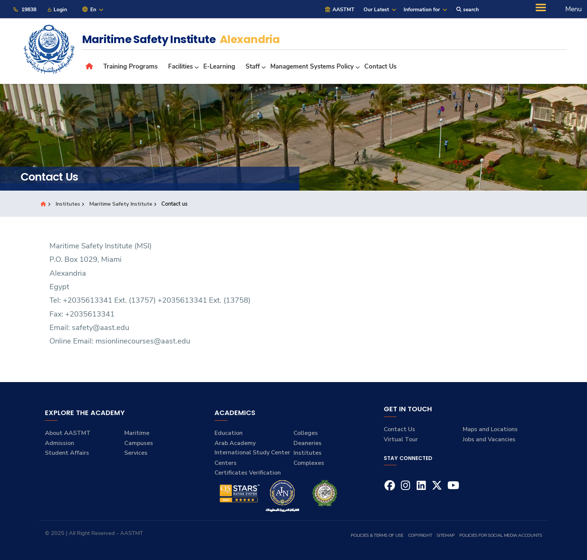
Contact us (380, 66)
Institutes (68, 204)
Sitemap (445, 535)
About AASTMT (68, 433)
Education (229, 433)
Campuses (138, 443)
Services (135, 453)
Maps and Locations (490, 429)
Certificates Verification (248, 473)
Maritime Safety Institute (121, 204)
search (467, 9)
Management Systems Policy (312, 66)
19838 (24, 9)
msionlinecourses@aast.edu (142, 341)
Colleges (306, 433)
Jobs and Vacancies (489, 439)
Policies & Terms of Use (377, 535)
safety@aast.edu (100, 328)
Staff (253, 66)
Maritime (136, 433)
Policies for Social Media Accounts (500, 535)
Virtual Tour (401, 439)
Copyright (420, 535)
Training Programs (130, 66)
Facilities (180, 66)
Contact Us (399, 429)
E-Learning (219, 66)
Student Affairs (67, 453)
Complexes (309, 463)
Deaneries (308, 443)
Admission (59, 443)
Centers (226, 463)
